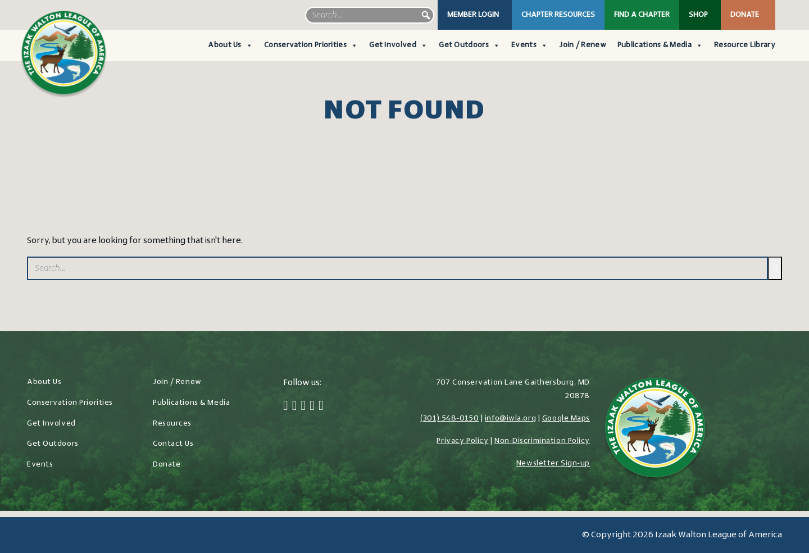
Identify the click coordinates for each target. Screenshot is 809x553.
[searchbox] (369, 15)
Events (529, 45)
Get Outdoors (469, 45)
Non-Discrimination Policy (542, 441)
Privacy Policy (462, 441)
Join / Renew (582, 45)
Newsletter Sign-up (553, 463)
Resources (172, 423)
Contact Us (173, 444)
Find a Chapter (642, 15)
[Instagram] (303, 406)
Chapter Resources (558, 15)
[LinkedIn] (312, 406)
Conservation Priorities (311, 45)
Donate (744, 15)
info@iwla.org (510, 418)
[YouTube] (321, 406)
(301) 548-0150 (449, 418)
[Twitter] (294, 406)
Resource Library (744, 45)
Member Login (473, 15)
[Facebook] (285, 406)
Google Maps (566, 418)
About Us (230, 45)
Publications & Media (660, 45)
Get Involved (398, 45)
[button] (425, 15)
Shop (698, 15)
